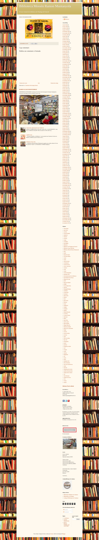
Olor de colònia (67, 338)
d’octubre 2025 (65, 34)
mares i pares (66, 321)
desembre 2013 (67, 274)
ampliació (66, 235)
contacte (65, 267)
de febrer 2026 (65, 28)
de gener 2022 (65, 74)
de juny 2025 (65, 36)
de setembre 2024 (66, 42)
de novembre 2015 (66, 185)
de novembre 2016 (66, 169)
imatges (65, 307)
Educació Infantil (67, 282)
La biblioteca (66, 518)
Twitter (65, 380)
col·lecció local (67, 264)
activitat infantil (67, 233)
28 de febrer (66, 228)
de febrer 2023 (65, 57)
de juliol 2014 (65, 206)
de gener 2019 (65, 129)
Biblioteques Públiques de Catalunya (71, 494)
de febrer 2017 (65, 165)
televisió (65, 367)
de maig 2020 (65, 105)
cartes (65, 259)
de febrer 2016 (65, 180)
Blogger (63, 533)
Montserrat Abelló (67, 326)
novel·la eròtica (67, 333)
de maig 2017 (65, 160)
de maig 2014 (65, 209)
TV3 (65, 379)
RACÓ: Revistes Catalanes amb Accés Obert (66, 524)
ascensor (65, 238)
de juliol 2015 (65, 191)
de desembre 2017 (66, 149)
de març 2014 (65, 213)
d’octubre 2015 (65, 187)
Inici (39, 83)
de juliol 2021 (65, 82)
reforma (65, 353)
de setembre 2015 (66, 188)
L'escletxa (66, 313)
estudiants (66, 290)
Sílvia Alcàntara (67, 362)
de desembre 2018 (66, 131)
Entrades (65, 509)
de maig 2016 (65, 175)
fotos (65, 298)
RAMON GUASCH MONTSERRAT (28, 89)
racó (64, 348)
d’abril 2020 (65, 106)
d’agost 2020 (65, 100)
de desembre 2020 (66, 93)
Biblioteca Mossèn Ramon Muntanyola (45, 6)
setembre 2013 (66, 361)
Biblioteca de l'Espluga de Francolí (70, 246)
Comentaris (66, 512)
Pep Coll (65, 339)
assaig (65, 240)
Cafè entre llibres (67, 256)
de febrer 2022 (65, 72)
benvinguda (66, 243)
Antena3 (65, 236)
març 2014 (66, 320)
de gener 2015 (65, 201)
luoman (51, 533)
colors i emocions (67, 266)
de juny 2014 (65, 208)
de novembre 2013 (66, 219)
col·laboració (66, 263)
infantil (65, 310)
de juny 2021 (65, 83)
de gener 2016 (65, 182)
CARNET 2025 (29, 134)
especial (65, 287)
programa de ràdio (67, 346)
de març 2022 (65, 70)
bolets (65, 253)
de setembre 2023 (66, 49)
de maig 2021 (65, 85)
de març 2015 (65, 198)
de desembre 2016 (66, 167)
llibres (65, 318)
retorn (65, 357)
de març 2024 (65, 44)
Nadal (65, 330)
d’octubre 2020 (65, 97)
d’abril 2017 (65, 162)
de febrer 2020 (65, 110)
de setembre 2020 (66, 98)
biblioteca (66, 244)
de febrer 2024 (65, 46)
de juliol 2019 (65, 121)
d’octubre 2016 (65, 170)
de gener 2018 (65, 147)
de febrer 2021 (65, 90)
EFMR (65, 284)
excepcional (66, 292)
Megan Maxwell (67, 325)
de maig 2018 (65, 141)
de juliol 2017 (65, 157)
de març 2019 (65, 128)
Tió (64, 374)
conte (65, 269)
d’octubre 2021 (65, 79)
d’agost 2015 (65, 190)
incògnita (65, 308)
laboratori (66, 316)
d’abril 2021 (65, 87)
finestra (65, 297)
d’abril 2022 (65, 69)
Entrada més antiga (54, 83)
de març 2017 (65, 164)
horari (65, 303)
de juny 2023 (65, 51)
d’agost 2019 (65, 119)
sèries (65, 359)
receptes (65, 349)
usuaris (65, 382)
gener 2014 (66, 300)
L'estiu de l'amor (67, 315)
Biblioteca (67, 19)
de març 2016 (65, 178)
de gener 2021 (65, 92)
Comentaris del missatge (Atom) (31, 85)
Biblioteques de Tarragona (69, 496)
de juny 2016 (65, 173)
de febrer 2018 (65, 146)
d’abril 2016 (65, 177)
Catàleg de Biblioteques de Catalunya (71, 498)
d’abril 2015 (65, 196)
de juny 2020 (65, 103)
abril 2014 (66, 230)
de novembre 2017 (66, 151)
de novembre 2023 (66, 47)
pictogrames (66, 341)
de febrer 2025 (65, 39)
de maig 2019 (65, 124)
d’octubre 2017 (65, 152)
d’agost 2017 (65, 155)
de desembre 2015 (66, 183)
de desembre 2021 (66, 75)
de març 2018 (65, 144)
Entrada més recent (23, 83)
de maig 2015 (65, 195)
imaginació (66, 305)
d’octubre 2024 (65, 41)
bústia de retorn (67, 254)
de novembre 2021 (66, 77)
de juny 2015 (65, 193)
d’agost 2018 (65, 136)
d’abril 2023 (65, 54)
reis (64, 356)
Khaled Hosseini (67, 312)
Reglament (66, 354)
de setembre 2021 (66, 80)
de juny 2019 (65, 123)
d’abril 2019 (65, 126)
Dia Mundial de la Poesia (69, 277)
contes (65, 271)
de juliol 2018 (65, 137)
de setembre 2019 (66, 118)
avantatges (66, 241)
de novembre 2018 (66, 133)
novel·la (65, 331)
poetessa (65, 344)
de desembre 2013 (66, 218)
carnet (65, 258)
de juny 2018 (65, 139)
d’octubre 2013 (65, 221)
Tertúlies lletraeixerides (66, 520)
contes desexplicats (67, 272)
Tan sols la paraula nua (68, 364)
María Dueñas (66, 323)
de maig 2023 (65, 52)
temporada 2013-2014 (68, 369)
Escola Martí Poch (67, 285)
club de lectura (66, 261)
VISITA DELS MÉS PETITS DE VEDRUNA (35, 127)
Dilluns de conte (67, 279)
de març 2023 (65, 56)
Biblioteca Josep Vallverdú (69, 248)
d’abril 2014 (65, 211)
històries (65, 302)
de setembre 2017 (66, 154)
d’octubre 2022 (65, 62)
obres (65, 336)
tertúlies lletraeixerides (68, 370)
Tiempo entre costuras (68, 372)
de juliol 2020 (65, 101)
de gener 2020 (65, 111)
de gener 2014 (65, 216)
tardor (65, 366)
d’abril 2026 (65, 25)
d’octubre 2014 (65, 205)
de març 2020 (65, 108)
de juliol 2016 (65, 172)
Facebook (66, 294)
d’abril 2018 (65, 142)
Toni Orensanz (66, 375)
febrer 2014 (66, 295)
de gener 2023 (65, 59)
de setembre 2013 (66, 223)
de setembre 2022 (66, 64)
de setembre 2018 (66, 134)
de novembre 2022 (66, 60)
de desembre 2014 (66, 203)
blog (65, 251)
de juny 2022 (65, 65)
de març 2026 (65, 26)
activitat (65, 231)
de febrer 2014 (65, 214)
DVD (65, 280)
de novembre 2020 (66, 95)
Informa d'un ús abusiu (68, 386)
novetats (65, 335)
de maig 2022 (65, 67)
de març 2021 (65, 88)
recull (65, 351)
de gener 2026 (65, 29)
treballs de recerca (67, 377)
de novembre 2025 (66, 33)
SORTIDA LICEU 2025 (30, 141)
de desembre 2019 (66, 113)
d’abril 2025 (65, 38)
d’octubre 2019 (65, 116)
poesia (65, 343)
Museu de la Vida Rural (68, 328)
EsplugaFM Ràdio (67, 289)
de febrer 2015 (65, 200)
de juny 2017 (65, 159)
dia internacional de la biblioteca (70, 276)
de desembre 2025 (66, 31)
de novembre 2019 (66, 115)
